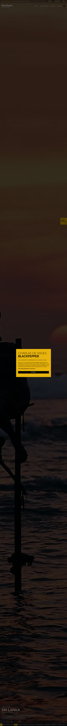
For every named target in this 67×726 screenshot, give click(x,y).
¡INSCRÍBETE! (33, 372)
